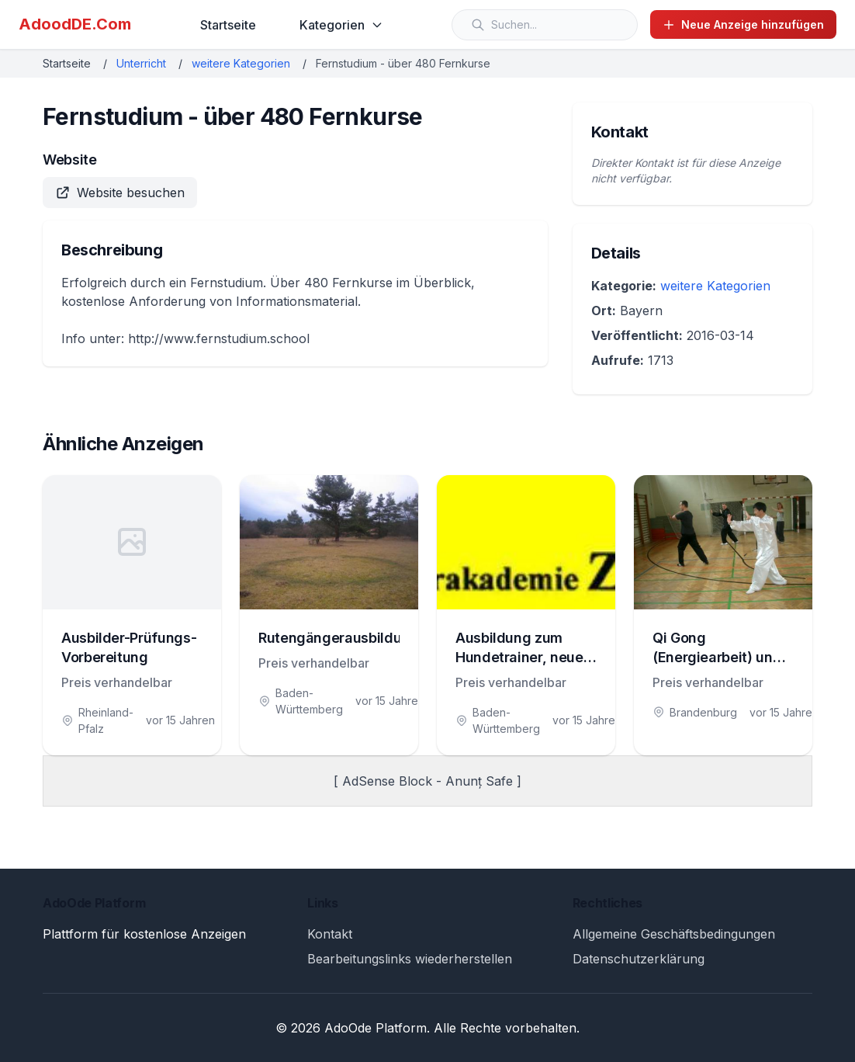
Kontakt (329, 934)
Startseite (228, 25)
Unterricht (141, 63)
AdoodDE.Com (75, 24)
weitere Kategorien (241, 63)
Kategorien (341, 25)
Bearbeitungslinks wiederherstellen (409, 959)
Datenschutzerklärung (638, 959)
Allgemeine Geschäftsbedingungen (674, 934)
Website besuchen (120, 192)
